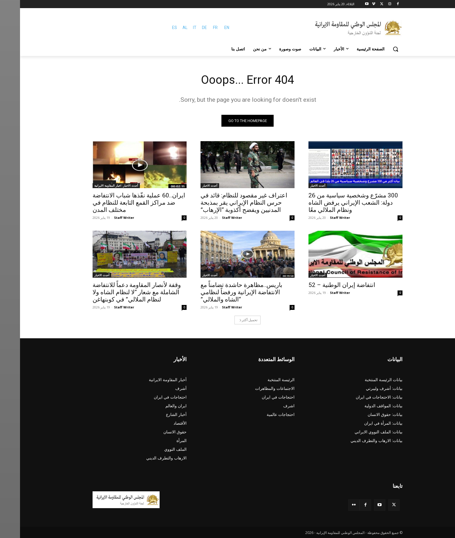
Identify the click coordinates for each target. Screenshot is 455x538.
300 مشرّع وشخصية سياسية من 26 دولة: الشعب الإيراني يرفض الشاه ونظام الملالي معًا (333, 202)
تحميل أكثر (228, 319)
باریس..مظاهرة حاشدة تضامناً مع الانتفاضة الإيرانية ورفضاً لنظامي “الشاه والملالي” (221, 292)
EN (206, 27)
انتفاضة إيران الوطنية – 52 (321, 284)
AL (164, 27)
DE (184, 27)
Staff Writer (320, 217)
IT (174, 27)
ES (154, 27)
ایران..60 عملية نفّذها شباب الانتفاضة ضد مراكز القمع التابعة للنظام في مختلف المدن (119, 202)
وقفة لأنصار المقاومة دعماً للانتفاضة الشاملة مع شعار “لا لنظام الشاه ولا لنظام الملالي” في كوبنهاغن (117, 292)
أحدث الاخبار (297, 185)
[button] (375, 49)
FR (195, 27)
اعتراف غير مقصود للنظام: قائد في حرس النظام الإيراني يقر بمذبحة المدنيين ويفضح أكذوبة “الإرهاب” (223, 202)
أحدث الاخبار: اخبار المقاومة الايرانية (96, 185)
